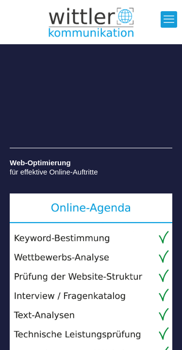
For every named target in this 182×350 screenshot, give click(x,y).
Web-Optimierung (40, 162)
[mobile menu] (169, 19)
